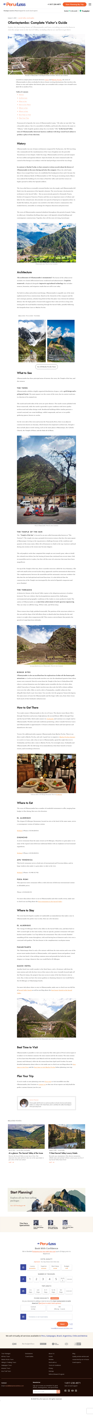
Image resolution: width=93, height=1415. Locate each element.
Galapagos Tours (6, 1365)
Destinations (29, 1353)
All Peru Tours (5, 1356)
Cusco (47, 80)
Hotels (51, 1356)
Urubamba (50, 719)
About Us (51, 1353)
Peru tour (48, 1081)
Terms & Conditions (55, 1365)
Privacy (51, 1368)
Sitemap (51, 1371)
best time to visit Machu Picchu (44, 1067)
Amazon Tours (5, 1368)
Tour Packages (5, 1353)
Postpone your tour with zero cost (44, 1251)
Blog (73, 1353)
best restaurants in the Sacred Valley (50, 901)
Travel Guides (29, 1356)
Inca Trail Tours (6, 1371)
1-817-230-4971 (72, 1382)
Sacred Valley (68, 129)
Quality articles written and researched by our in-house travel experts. (80, 1359)
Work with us (53, 1362)
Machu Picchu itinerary (67, 737)
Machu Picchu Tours (7, 1359)
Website (19, 831)
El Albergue (59, 795)
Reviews (51, 1359)
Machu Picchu (57, 80)
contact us (42, 1084)
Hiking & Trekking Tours (8, 1362)
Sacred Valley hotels (25, 990)
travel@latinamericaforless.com (62, 1328)
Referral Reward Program (56, 1374)
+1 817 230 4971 (54, 4)
